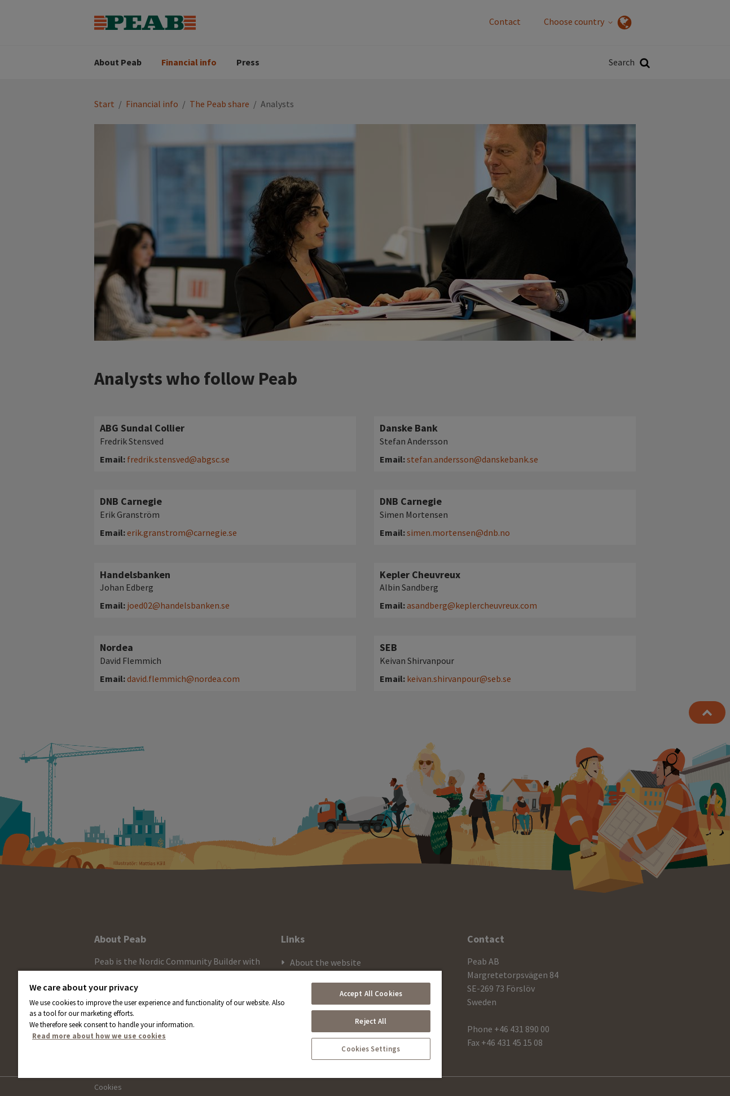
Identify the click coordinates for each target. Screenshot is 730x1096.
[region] (230, 1024)
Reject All (370, 1021)
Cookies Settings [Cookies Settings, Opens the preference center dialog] (370, 1049)
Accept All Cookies (371, 993)
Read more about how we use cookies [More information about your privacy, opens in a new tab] (99, 1036)
